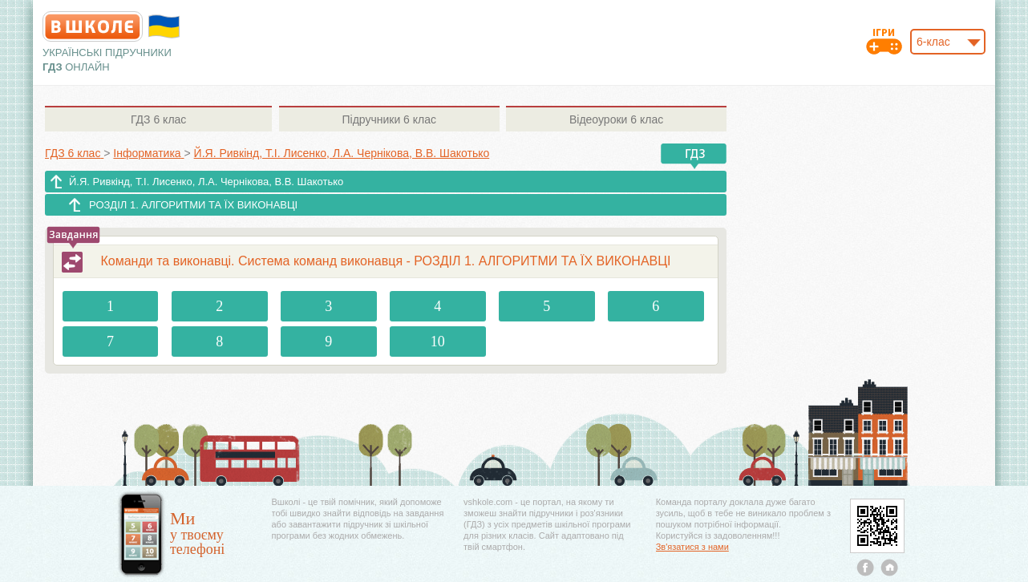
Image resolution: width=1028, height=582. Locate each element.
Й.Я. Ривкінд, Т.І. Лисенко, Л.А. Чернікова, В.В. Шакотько (206, 182)
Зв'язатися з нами (692, 547)
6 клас (158, 119)
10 (438, 341)
